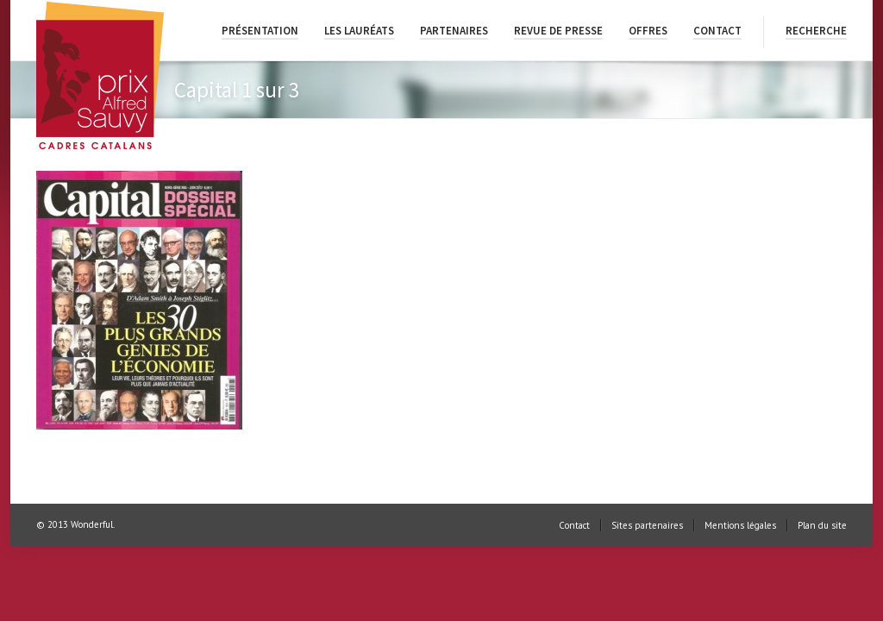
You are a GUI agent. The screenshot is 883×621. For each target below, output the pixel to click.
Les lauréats (359, 30)
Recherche (816, 30)
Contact (717, 30)
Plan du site (822, 525)
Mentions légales (740, 525)
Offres (648, 30)
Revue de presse (558, 30)
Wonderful (92, 524)
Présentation (260, 30)
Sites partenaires (647, 525)
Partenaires (454, 30)
